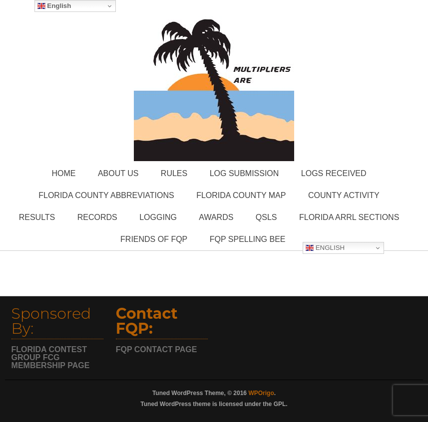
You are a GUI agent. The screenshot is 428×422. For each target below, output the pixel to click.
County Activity (344, 195)
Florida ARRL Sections (349, 217)
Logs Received (334, 173)
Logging (158, 217)
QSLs (266, 217)
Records (97, 217)
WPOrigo (261, 393)
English (325, 248)
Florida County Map (241, 195)
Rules (174, 173)
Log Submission (244, 173)
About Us (118, 173)
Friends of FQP (153, 239)
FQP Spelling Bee (248, 239)
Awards (216, 217)
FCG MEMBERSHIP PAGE (50, 361)
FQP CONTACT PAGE (156, 349)
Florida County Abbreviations (106, 195)
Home (63, 173)
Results (37, 217)
